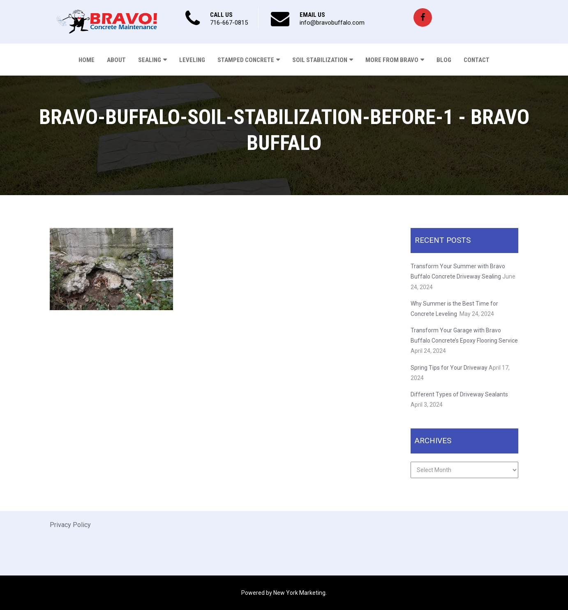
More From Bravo (391, 60)
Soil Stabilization (319, 60)
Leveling (192, 60)
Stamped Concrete (245, 60)
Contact (476, 60)
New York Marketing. (300, 592)
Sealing (149, 60)
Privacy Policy (70, 525)
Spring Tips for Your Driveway (449, 367)
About (116, 60)
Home (87, 60)
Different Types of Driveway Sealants (459, 394)
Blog (443, 60)
